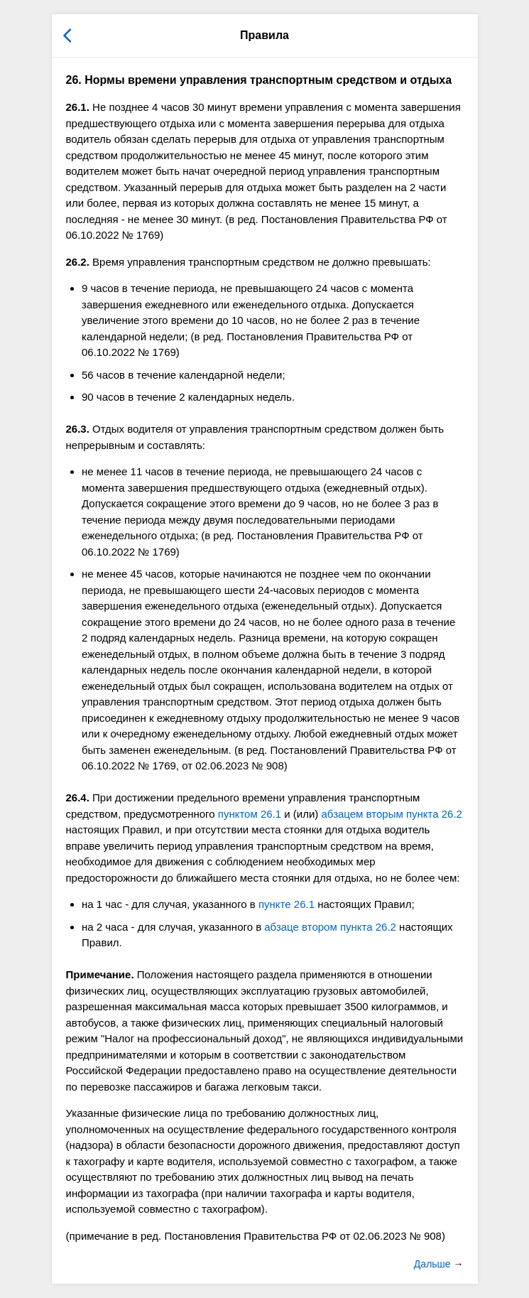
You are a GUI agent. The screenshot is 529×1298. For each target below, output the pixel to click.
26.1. (77, 107)
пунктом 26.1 (249, 814)
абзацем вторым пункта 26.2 (392, 814)
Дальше (434, 1264)
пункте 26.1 (286, 904)
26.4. (77, 797)
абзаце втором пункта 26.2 (330, 927)
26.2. (77, 262)
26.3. (77, 429)
